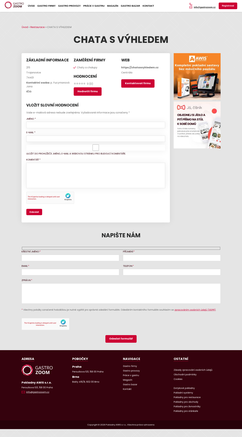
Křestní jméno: (30, 251)
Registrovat (228, 5)
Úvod (31, 5)
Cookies (178, 379)
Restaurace (37, 27)
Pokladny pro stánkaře (186, 411)
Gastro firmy (46, 5)
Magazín (112, 5)
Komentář (33, 159)
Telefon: (128, 266)
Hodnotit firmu (87, 91)
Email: (25, 266)
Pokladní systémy (183, 392)
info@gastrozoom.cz (205, 7)
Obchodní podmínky (185, 374)
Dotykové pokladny (184, 388)
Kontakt (148, 5)
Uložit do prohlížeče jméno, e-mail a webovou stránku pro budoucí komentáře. (76, 153)
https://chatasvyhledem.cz (139, 67)
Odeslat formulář (121, 338)
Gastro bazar (130, 5)
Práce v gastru (93, 5)
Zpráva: (26, 280)
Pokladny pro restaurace (187, 397)
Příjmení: (128, 251)
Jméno (31, 118)
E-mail (30, 132)
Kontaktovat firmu (138, 83)
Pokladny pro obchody (186, 401)
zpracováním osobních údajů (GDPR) (195, 309)
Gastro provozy (69, 5)
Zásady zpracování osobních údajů (193, 369)
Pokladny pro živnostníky (187, 406)
